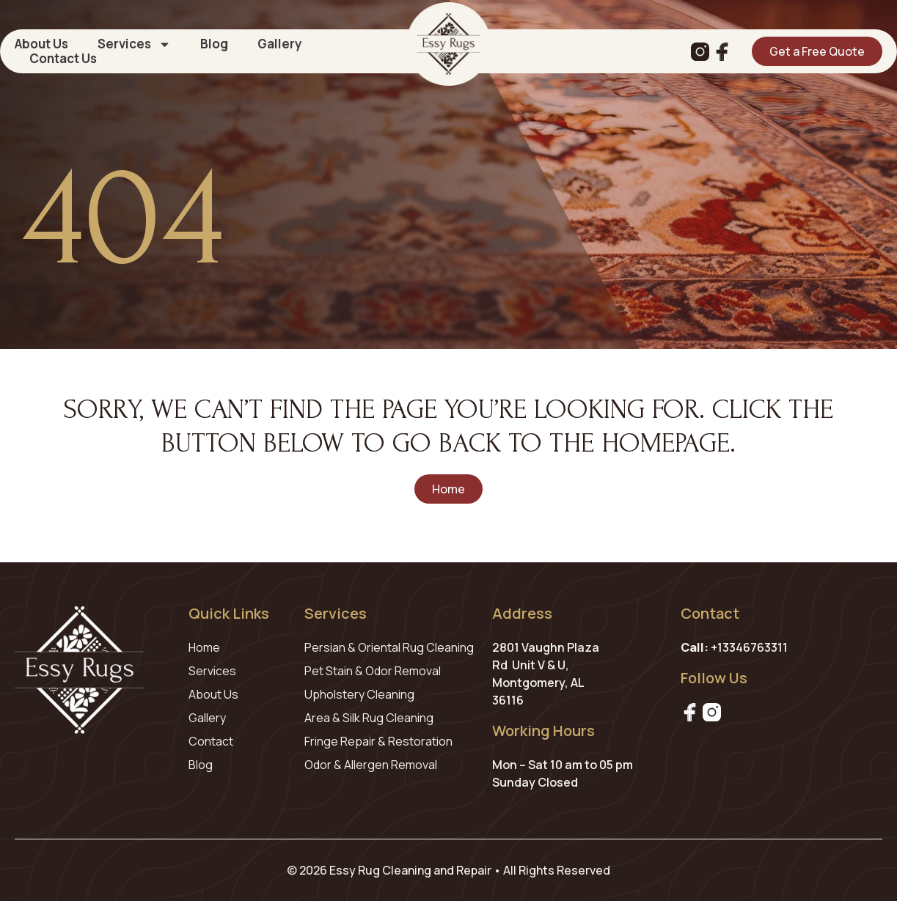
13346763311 (752, 647)
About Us (41, 44)
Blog (214, 44)
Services (134, 44)
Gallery (279, 44)
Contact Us (63, 58)
